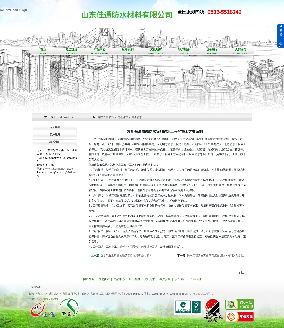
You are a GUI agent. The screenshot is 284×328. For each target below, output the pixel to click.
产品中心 (99, 51)
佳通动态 (136, 117)
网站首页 (88, 279)
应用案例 (128, 51)
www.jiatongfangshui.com (60, 168)
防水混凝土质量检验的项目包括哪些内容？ (126, 255)
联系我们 (240, 51)
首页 (43, 51)
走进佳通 (71, 51)
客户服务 (184, 51)
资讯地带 (156, 51)
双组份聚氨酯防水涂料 (210, 139)
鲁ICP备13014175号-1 (199, 293)
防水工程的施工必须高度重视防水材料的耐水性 (215, 255)
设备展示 (212, 51)
